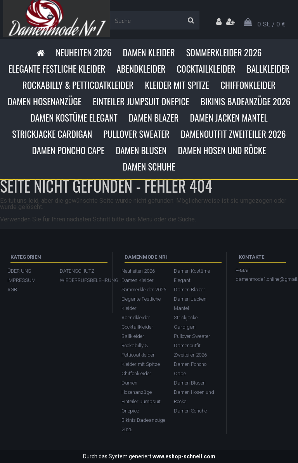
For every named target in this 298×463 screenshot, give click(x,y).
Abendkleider (140, 68)
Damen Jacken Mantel (229, 117)
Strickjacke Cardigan (52, 134)
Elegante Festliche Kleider (57, 68)
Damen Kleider (149, 52)
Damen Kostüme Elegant (73, 117)
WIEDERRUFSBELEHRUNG (82, 280)
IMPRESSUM (21, 280)
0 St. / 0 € (271, 24)
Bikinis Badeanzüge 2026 (246, 101)
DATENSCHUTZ (77, 271)
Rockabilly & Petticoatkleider (78, 85)
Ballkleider (268, 68)
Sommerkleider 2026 (224, 52)
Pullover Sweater (136, 134)
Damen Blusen (141, 150)
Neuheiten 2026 (84, 52)
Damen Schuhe (149, 166)
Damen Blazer (154, 117)
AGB (12, 289)
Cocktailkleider (206, 68)
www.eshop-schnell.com (183, 456)
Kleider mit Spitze (177, 85)
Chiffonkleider (247, 85)
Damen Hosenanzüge (44, 101)
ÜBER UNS (19, 271)
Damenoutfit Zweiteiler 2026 (233, 134)
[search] (191, 20)
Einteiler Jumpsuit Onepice (141, 101)
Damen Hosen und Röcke (222, 150)
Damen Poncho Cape (68, 150)
